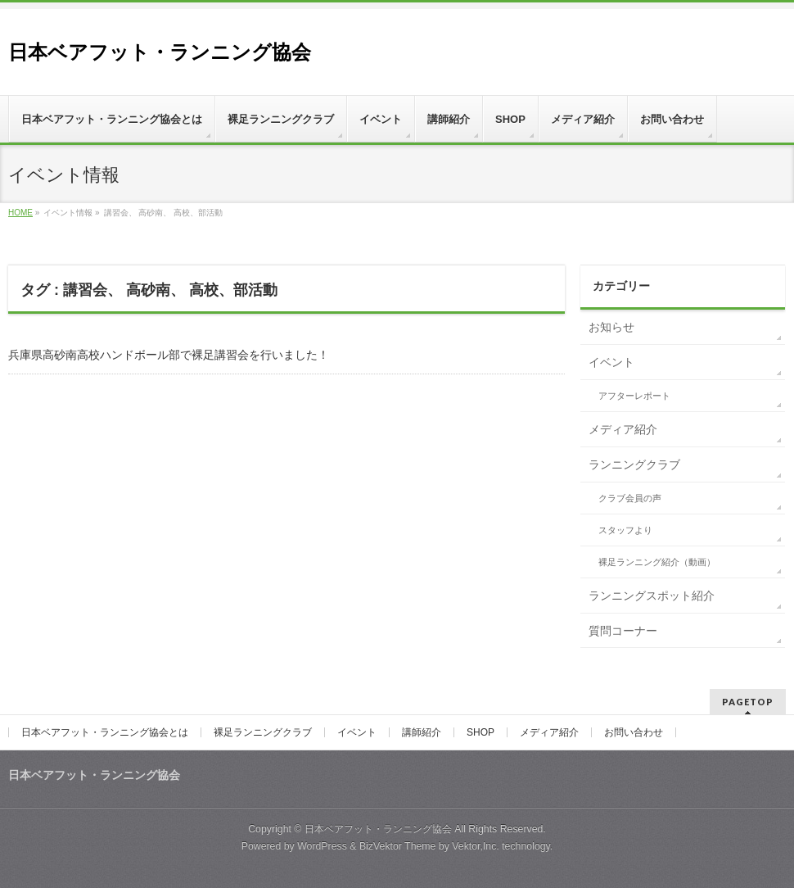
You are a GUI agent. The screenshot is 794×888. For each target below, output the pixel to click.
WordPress (322, 846)
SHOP (480, 732)
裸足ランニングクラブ (263, 732)
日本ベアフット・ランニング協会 (159, 52)
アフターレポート (634, 396)
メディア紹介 (623, 429)
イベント (611, 362)
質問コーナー (623, 630)
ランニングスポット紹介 (652, 595)
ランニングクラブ (634, 464)
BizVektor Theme (397, 846)
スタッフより (625, 530)
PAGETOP (748, 701)
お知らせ (611, 326)
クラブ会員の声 (629, 498)
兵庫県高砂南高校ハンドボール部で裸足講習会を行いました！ (168, 354)
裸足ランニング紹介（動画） (656, 562)
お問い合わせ (633, 732)
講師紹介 (421, 732)
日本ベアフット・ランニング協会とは (104, 732)
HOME (20, 212)
